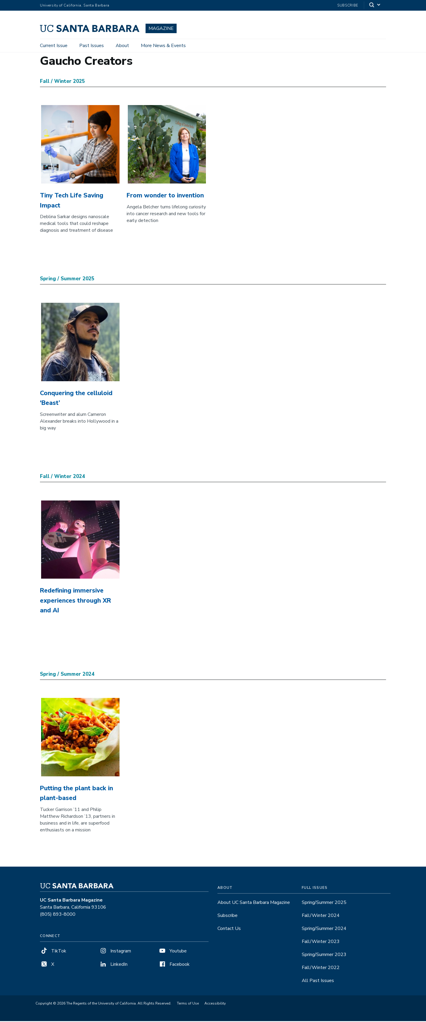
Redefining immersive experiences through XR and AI (75, 601)
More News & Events (163, 45)
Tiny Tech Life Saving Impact (71, 201)
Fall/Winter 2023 (321, 942)
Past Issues (91, 45)
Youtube (172, 952)
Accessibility (215, 1004)
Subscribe (347, 5)
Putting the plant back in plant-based (76, 794)
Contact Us (229, 929)
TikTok (53, 952)
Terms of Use (188, 1004)
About (122, 45)
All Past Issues (318, 981)
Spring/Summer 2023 (324, 955)
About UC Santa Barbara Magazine (253, 903)
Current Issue (53, 45)
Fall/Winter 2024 (321, 916)
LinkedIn (113, 965)
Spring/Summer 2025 (324, 903)
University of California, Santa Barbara (74, 5)
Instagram (115, 952)
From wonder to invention (165, 196)
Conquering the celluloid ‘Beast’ (76, 399)
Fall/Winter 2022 (321, 968)
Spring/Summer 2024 (324, 929)
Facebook (174, 965)
